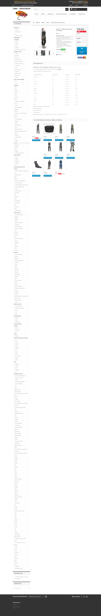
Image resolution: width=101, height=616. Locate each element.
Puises (15, 333)
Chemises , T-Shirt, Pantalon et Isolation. (20, 114)
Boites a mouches (17, 304)
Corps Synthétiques (18, 383)
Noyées (16, 282)
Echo (15, 236)
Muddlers (16, 276)
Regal (16, 550)
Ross (16, 349)
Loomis (16, 105)
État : (57, 33)
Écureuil (16, 520)
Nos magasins (17, 578)
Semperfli (16, 419)
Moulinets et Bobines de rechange (21, 337)
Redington (16, 218)
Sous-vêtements (18, 137)
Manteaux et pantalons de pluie (21, 131)
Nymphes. (16, 268)
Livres (16, 83)
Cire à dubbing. (17, 401)
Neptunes (17, 262)
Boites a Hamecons (18, 496)
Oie (15, 465)
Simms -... (34, 136)
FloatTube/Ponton (17, 316)
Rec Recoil (17, 55)
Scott (15, 248)
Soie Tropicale (17, 200)
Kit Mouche (17, 566)
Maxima (16, 178)
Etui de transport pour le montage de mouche (21, 404)
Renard (16, 518)
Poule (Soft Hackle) (18, 479)
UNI (15, 409)
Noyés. (16, 266)
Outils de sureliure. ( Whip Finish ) (21, 449)
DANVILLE (17, 411)
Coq (15, 469)
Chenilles (17, 379)
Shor (16, 312)
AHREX (16, 498)
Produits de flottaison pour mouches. (19, 289)
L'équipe (43, 14)
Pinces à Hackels (18, 435)
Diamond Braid (17, 389)
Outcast (16, 320)
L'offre (36, 14)
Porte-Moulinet (18, 69)
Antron (16, 387)
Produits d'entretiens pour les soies (21, 184)
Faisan (16, 473)
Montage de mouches (18, 373)
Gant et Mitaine (18, 125)
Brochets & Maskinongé (19, 260)
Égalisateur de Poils (18, 445)
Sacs (15, 361)
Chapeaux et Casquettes (19, 101)
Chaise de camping (18, 35)
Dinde (16, 461)
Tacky (16, 310)
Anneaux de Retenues (19, 63)
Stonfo (16, 564)
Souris (16, 278)
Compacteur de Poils (18, 441)
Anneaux (16, 53)
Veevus (16, 417)
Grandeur (79, 42)
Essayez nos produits (61, 14)
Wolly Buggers (17, 274)
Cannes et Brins (17, 212)
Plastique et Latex (18, 391)
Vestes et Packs (17, 155)
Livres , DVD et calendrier (19, 79)
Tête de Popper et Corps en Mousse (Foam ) (21, 394)
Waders (16, 141)
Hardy (16, 345)
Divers (16, 77)
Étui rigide (17, 224)
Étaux (16, 548)
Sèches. (16, 264)
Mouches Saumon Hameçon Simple (21, 296)
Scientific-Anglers (18, 174)
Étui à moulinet (18, 355)
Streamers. (17, 270)
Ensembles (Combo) (19, 214)
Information (18, 573)
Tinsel (16, 526)
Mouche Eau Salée (18, 286)
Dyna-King (16, 552)
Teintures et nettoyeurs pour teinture (20, 539)
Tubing (16, 397)
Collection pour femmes (19, 153)
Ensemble (16, 451)
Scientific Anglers (18, 210)
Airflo (15, 176)
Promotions (81, 14)
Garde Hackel (17, 443)
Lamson (16, 220)
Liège (16, 67)
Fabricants (17, 583)
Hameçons (17, 481)
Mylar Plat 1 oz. (17, 536)
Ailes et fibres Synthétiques (20, 375)
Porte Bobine (17, 431)
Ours (15, 516)
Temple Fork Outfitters (19, 222)
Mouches (16, 252)
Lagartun (16, 532)
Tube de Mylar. (17, 534)
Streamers (16, 258)
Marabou (16, 477)
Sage (15, 244)
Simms (16, 89)
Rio (15, 172)
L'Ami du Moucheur (18, 107)
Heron (16, 475)
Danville (16, 506)
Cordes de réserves (18, 182)
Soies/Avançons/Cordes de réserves (19, 167)
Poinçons (16, 437)
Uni (15, 504)
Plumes (16, 459)
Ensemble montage (18, 568)
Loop (15, 230)
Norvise (16, 562)
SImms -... (34, 172)
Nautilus (16, 357)
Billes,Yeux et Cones (19, 377)
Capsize (16, 111)
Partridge (16, 487)
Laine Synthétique (18, 423)
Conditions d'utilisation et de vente (21, 576)
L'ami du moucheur (18, 306)
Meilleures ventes (16, 607)
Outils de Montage (18, 427)
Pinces (16, 45)
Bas (16, 87)
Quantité (78, 38)
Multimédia (73, 14)
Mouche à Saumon (18, 280)
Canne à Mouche (18, 226)
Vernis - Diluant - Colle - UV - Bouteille (20, 543)
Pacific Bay (17, 57)
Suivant (53, 53)
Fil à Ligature (17, 65)
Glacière (16, 29)
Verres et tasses (18, 31)
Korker (16, 95)
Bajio (16, 331)
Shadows (17, 292)
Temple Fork (17, 75)
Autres (16, 41)
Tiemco (16, 485)
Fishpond (17, 335)
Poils (16, 508)
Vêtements (16, 85)
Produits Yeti (16, 27)
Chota (16, 93)
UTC (15, 385)
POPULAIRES (17, 37)
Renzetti (16, 558)
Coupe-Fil (17, 43)
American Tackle (18, 73)
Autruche (16, 467)
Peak (15, 560)
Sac (16, 33)
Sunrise (16, 554)
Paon (15, 471)
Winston (16, 232)
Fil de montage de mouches (20, 407)
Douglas (16, 246)
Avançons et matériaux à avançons (21, 170)
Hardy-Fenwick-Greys (19, 238)
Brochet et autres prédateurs (20, 180)
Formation (50, 14)
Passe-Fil (16, 439)
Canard (16, 463)
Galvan (16, 341)
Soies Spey (17, 202)
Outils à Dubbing (18, 433)
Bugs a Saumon (18, 298)
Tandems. (16, 272)
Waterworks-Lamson (18, 129)
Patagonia (16, 109)
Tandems (16, 256)
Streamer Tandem (18, 300)
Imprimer (60, 54)
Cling (16, 314)
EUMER (16, 457)
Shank (16, 500)
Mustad (16, 483)
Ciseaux (16, 429)
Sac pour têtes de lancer (19, 186)
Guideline (16, 97)
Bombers (16, 284)
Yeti (15, 164)
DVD (16, 81)
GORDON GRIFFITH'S (19, 413)
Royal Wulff (17, 192)
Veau (15, 512)
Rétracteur (17, 47)
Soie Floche (17, 502)
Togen (16, 489)
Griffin (16, 556)
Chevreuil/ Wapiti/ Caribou (19, 510)
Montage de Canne (18, 51)
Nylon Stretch (17, 425)
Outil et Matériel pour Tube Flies (21, 453)
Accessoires (16, 39)
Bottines (16, 91)
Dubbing (16, 399)
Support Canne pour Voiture (20, 49)
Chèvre (16, 522)
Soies (16, 188)
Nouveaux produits (16, 606)
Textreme (16, 421)
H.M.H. (16, 455)
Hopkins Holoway (18, 59)
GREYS (16, 359)
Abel (16, 339)
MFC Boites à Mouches (19, 308)
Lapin (16, 514)
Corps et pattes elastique (19, 381)
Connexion (85, 5)
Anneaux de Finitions (19, 61)
